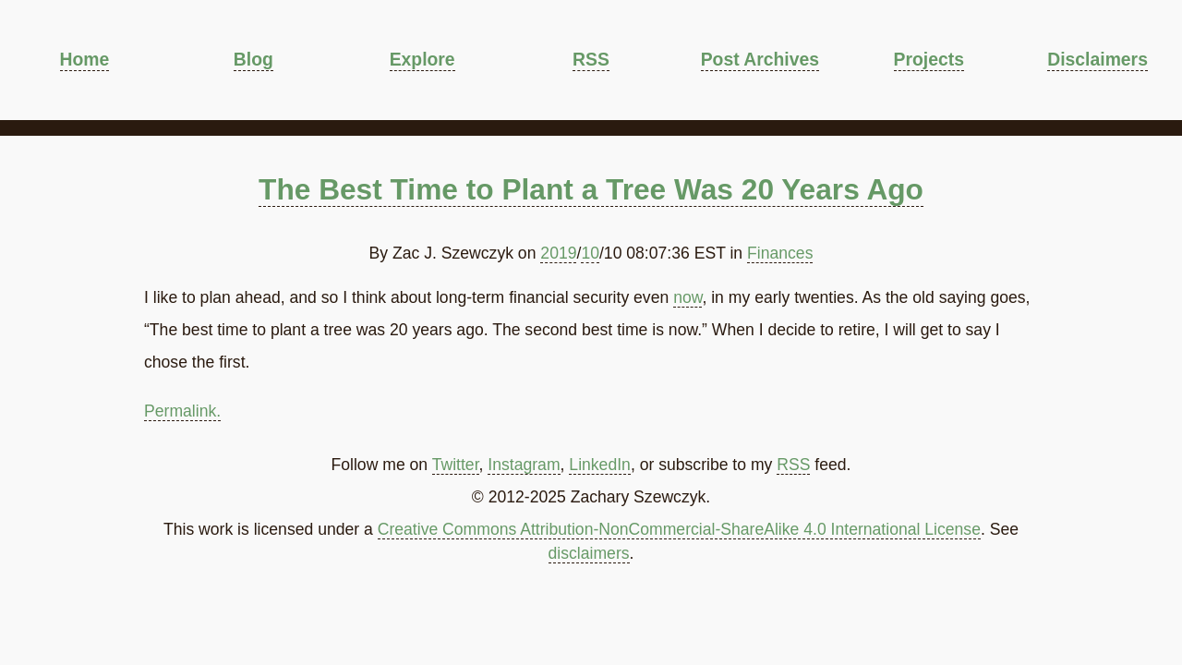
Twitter (455, 464)
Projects (929, 59)
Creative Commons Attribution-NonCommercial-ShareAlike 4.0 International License (679, 529)
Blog (253, 59)
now (687, 297)
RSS (591, 59)
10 (590, 253)
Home (85, 59)
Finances (780, 253)
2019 (558, 253)
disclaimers (589, 553)
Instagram (524, 464)
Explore (422, 59)
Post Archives (760, 59)
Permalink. (182, 411)
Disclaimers (1097, 59)
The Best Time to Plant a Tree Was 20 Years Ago (591, 189)
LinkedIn (600, 464)
